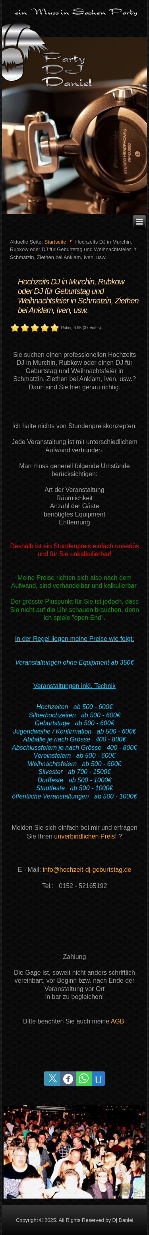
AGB (117, 1021)
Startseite (55, 242)
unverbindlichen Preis (84, 836)
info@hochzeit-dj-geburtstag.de (87, 869)
